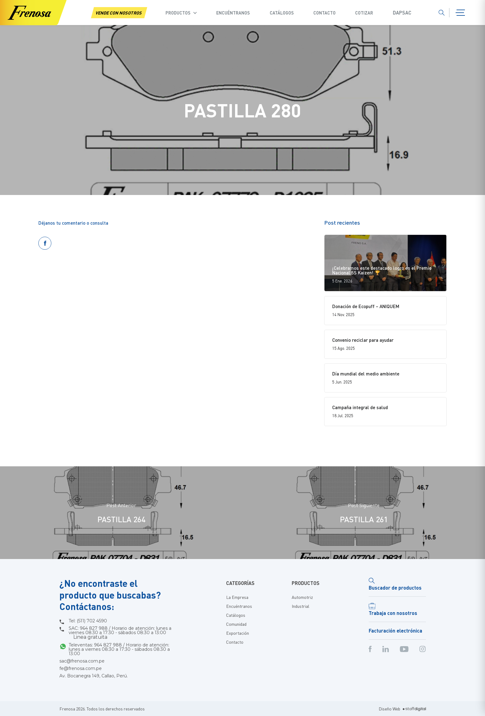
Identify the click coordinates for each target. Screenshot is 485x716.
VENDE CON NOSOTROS (119, 13)
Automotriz (302, 597)
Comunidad (236, 624)
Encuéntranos (233, 13)
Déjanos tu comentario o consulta (73, 223)
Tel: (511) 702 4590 (88, 621)
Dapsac (402, 12)
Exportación (237, 633)
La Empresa (237, 597)
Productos (178, 13)
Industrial (300, 606)
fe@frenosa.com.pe (80, 668)
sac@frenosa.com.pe (82, 661)
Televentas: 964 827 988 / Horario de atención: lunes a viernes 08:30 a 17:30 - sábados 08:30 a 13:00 (119, 649)
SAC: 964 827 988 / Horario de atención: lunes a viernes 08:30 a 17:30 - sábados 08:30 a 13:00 (120, 633)
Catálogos (282, 13)
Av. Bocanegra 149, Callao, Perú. (93, 676)
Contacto (324, 13)
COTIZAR (364, 13)
